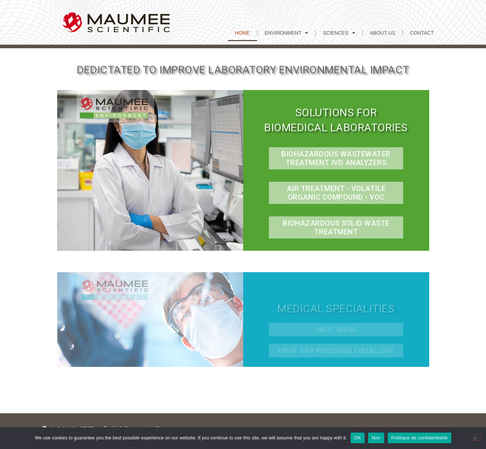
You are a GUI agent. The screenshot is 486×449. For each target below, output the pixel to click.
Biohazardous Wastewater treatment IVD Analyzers (336, 160)
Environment (286, 33)
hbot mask (336, 333)
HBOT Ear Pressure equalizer (336, 354)
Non (376, 437)
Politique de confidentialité (419, 437)
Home (242, 33)
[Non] (475, 437)
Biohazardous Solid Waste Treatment (336, 229)
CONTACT (422, 33)
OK (357, 437)
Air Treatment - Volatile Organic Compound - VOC (336, 194)
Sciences (339, 33)
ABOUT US (382, 33)
